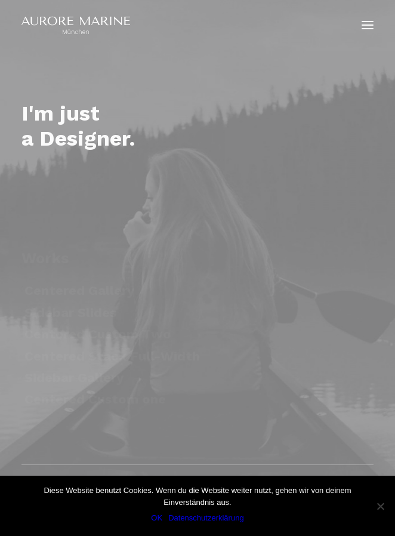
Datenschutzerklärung (205, 517)
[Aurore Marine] (75, 25)
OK (156, 517)
